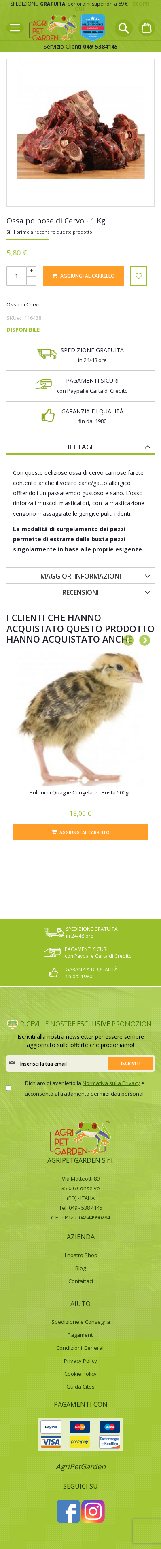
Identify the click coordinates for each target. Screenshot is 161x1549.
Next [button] (142, 639)
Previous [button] (126, 639)
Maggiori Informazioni (80, 576)
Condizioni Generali (80, 1347)
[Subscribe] (130, 1063)
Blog (80, 1268)
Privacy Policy (80, 1360)
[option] (80, 745)
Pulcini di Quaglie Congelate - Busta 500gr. (80, 792)
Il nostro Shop (80, 1255)
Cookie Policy (80, 1373)
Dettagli (80, 447)
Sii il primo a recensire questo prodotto (49, 232)
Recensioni (80, 592)
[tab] (80, 446)
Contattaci (80, 1281)
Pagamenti (81, 1334)
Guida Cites (80, 1386)
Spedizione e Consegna (80, 1322)
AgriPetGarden (81, 1466)
